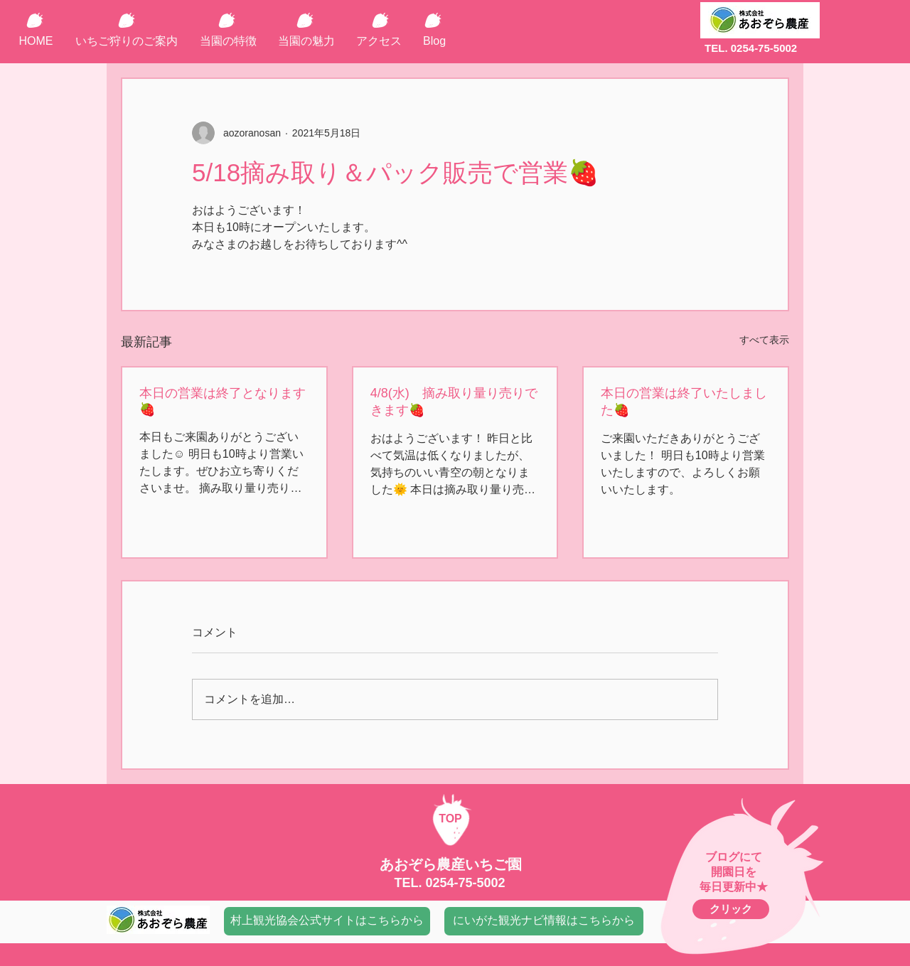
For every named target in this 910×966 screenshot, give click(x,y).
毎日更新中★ (734, 887)
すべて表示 (764, 339)
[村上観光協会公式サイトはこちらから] (327, 921)
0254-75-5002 (465, 883)
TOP (450, 818)
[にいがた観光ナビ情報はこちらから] (543, 921)
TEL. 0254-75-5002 (751, 48)
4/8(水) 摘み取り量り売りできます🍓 (453, 401)
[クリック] (730, 909)
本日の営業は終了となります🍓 (222, 401)
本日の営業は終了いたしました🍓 (684, 401)
